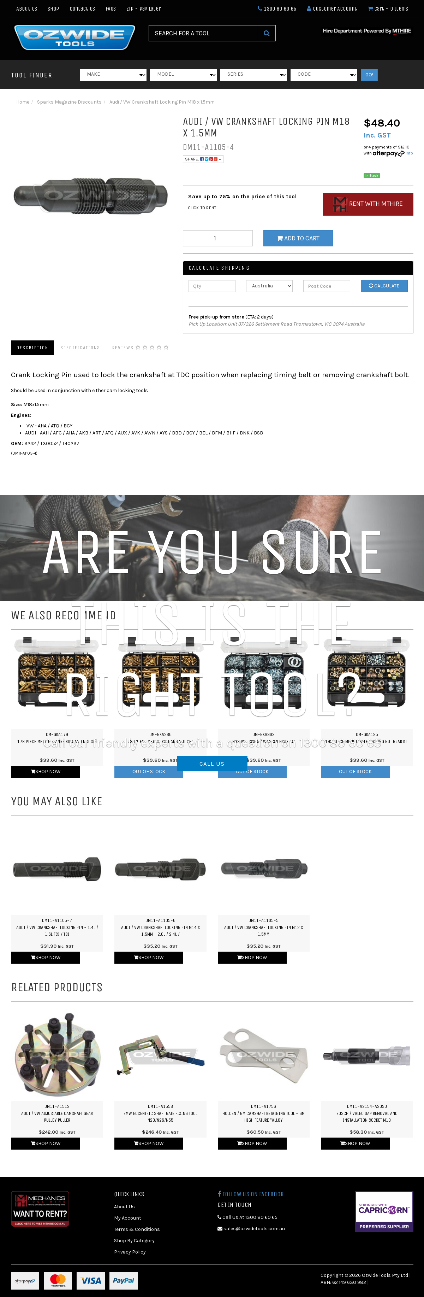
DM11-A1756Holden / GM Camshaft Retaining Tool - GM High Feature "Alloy (263, 1113)
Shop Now (46, 772)
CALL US (212, 763)
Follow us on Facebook (250, 1194)
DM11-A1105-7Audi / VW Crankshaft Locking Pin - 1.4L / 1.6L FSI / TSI (57, 927)
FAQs (111, 8)
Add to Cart (298, 238)
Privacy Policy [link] (130, 1252)
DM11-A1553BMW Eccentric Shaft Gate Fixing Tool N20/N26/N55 (160, 1113)
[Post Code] (326, 286)
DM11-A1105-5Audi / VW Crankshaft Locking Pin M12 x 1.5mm (263, 927)
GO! (369, 75)
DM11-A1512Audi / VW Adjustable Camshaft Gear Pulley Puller (57, 1113)
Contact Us (82, 8)
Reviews (140, 348)
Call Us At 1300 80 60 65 (247, 1217)
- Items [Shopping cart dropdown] (388, 8)
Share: (203, 159)
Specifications (80, 348)
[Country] (269, 286)
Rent (368, 204)
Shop (53, 8)
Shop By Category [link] (134, 1241)
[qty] (218, 238)
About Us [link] (124, 1207)
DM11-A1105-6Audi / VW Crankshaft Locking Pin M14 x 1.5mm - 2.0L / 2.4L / (160, 927)
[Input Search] (203, 33)
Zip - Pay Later (143, 8)
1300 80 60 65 (277, 8)
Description (32, 348)
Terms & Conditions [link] (137, 1229)
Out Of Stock (148, 772)
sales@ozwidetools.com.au (251, 1229)
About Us (26, 8)
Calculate (384, 286)
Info (409, 153)
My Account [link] (127, 1218)
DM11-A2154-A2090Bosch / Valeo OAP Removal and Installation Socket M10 (367, 1113)
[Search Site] (267, 33)
